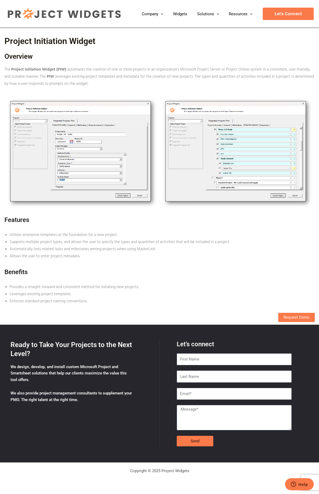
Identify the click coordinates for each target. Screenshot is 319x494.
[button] (288, 14)
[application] (167, 13)
